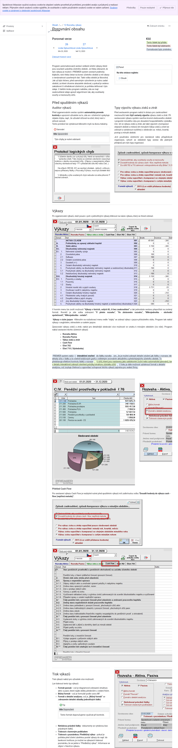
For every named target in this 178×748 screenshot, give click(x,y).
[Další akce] (169, 26)
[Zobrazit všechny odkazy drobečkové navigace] (60, 25)
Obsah (55, 25)
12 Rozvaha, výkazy (72, 25)
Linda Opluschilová (66, 48)
